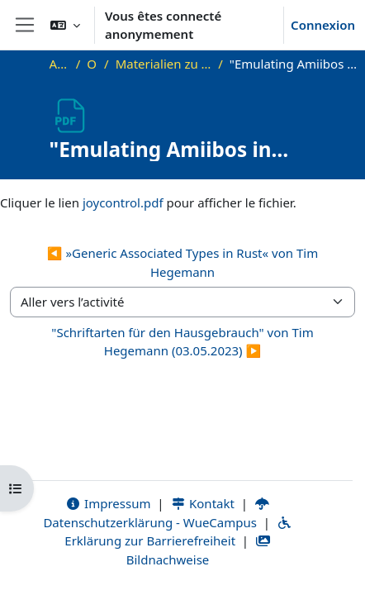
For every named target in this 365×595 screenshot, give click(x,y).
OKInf (92, 63)
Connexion (323, 25)
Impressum (107, 503)
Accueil (59, 63)
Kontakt (202, 503)
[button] (65, 25)
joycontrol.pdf (123, 202)
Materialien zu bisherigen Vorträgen (164, 63)
